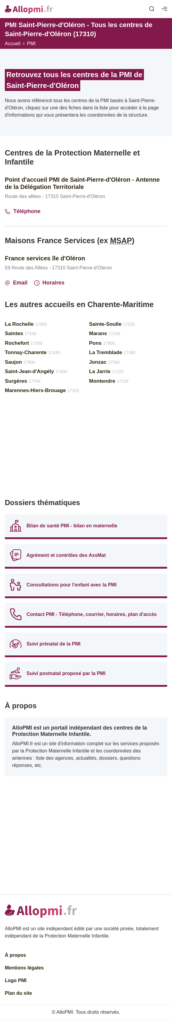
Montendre (109, 381)
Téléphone (22, 211)
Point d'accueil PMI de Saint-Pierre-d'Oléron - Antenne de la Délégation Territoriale (82, 183)
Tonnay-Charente (32, 352)
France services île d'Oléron (45, 258)
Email (16, 283)
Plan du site (18, 993)
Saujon (20, 362)
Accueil (13, 43)
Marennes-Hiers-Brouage (42, 390)
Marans (104, 333)
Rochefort (23, 343)
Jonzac (104, 362)
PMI (31, 43)
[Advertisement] (86, 449)
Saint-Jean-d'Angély (36, 371)
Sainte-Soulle (112, 324)
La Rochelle (26, 324)
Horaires (49, 283)
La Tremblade (112, 352)
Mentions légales (24, 967)
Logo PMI (16, 980)
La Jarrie (106, 371)
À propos (15, 955)
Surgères (22, 381)
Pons (102, 343)
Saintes (20, 333)
